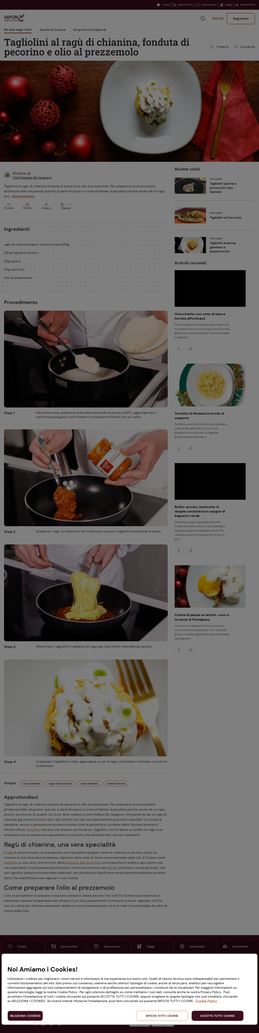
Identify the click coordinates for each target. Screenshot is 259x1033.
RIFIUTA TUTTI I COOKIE (162, 1016)
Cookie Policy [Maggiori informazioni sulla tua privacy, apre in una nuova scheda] (206, 1001)
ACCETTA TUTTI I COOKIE (217, 1016)
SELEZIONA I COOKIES (25, 1016)
